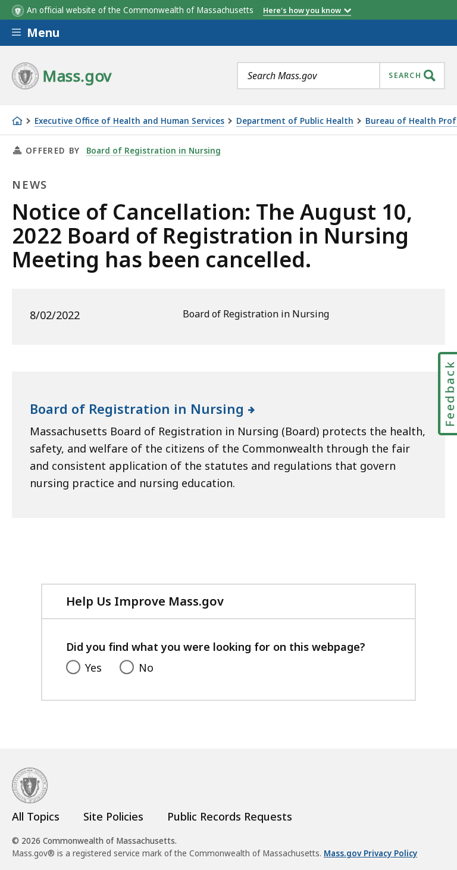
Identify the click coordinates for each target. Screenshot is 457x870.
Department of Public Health (294, 121)
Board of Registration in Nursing (153, 150)
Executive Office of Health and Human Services (129, 121)
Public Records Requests (229, 816)
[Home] (17, 121)
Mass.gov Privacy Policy (370, 853)
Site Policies (113, 816)
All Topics (36, 816)
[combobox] (341, 75)
